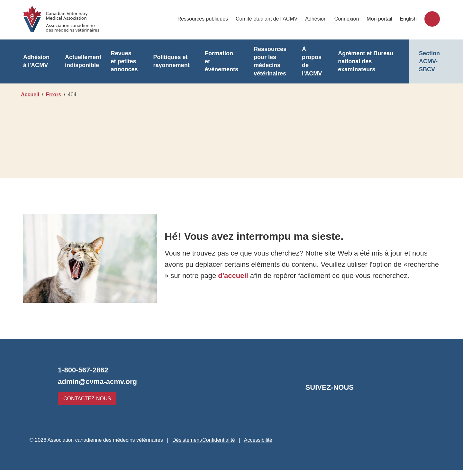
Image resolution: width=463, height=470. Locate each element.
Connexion (347, 19)
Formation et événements (218, 61)
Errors (54, 94)
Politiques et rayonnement (168, 61)
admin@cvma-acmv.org (95, 382)
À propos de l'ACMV (306, 61)
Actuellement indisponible (82, 61)
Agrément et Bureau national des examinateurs (361, 61)
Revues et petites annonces (122, 61)
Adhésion (317, 19)
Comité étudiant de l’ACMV (269, 19)
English (408, 19)
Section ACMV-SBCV (429, 61)
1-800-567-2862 (85, 370)
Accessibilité (260, 440)
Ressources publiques (206, 19)
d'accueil (268, 270)
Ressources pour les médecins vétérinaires (265, 61)
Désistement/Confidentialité (204, 440)
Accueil (30, 94)
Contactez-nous (85, 399)
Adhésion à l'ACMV (35, 61)
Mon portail (380, 19)
